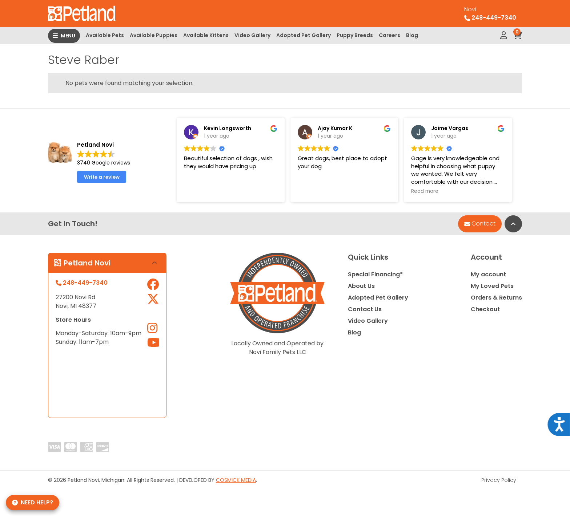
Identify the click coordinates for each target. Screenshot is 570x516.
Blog (412, 35)
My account (488, 274)
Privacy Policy (498, 480)
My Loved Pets (492, 286)
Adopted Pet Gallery (303, 35)
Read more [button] (424, 191)
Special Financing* (375, 274)
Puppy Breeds (355, 35)
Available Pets (105, 35)
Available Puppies (153, 35)
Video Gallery (252, 35)
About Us (361, 286)
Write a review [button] (102, 177)
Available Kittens (206, 35)
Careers (389, 35)
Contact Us (365, 309)
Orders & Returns (496, 297)
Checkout (485, 309)
